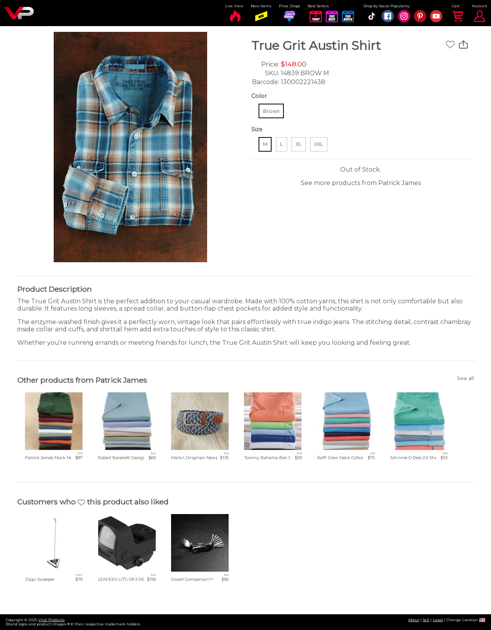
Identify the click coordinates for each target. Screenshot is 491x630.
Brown (271, 111)
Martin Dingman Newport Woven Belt (210, 457)
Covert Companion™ (192, 579)
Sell (426, 620)
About (413, 620)
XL (299, 144)
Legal (438, 620)
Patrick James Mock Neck (51, 457)
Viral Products (51, 620)
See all (465, 378)
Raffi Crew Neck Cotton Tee (345, 457)
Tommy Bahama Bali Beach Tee (277, 457)
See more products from (361, 183)
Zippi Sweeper (39, 579)
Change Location (466, 620)
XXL (318, 144)
